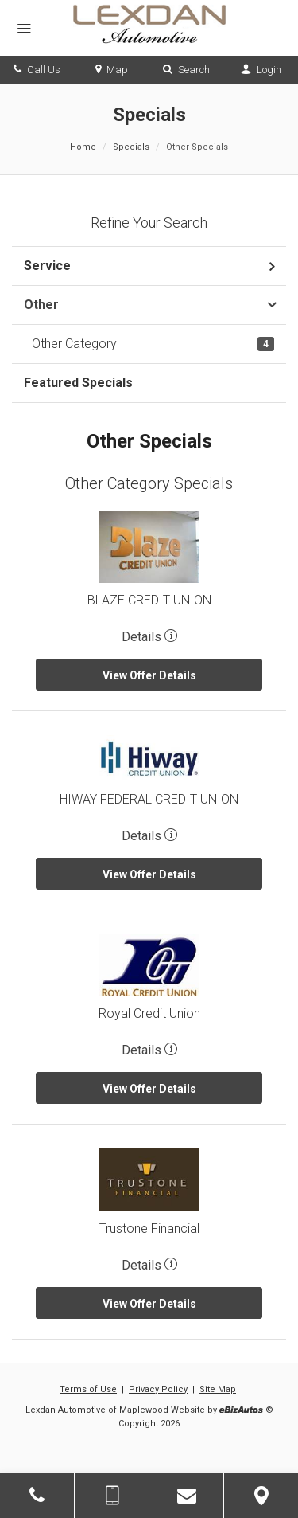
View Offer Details (149, 675)
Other (41, 304)
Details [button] (149, 636)
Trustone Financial (149, 1228)
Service (47, 265)
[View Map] (261, 1495)
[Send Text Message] (112, 1495)
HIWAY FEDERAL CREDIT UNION (149, 799)
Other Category (153, 343)
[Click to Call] (37, 1495)
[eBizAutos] (241, 1411)
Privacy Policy (158, 1389)
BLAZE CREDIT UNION (149, 600)
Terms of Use (88, 1389)
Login (261, 70)
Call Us (37, 70)
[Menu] (24, 29)
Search (186, 70)
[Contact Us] (186, 1495)
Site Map (217, 1389)
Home (83, 147)
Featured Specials (78, 382)
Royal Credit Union (149, 1013)
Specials (131, 147)
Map (111, 70)
